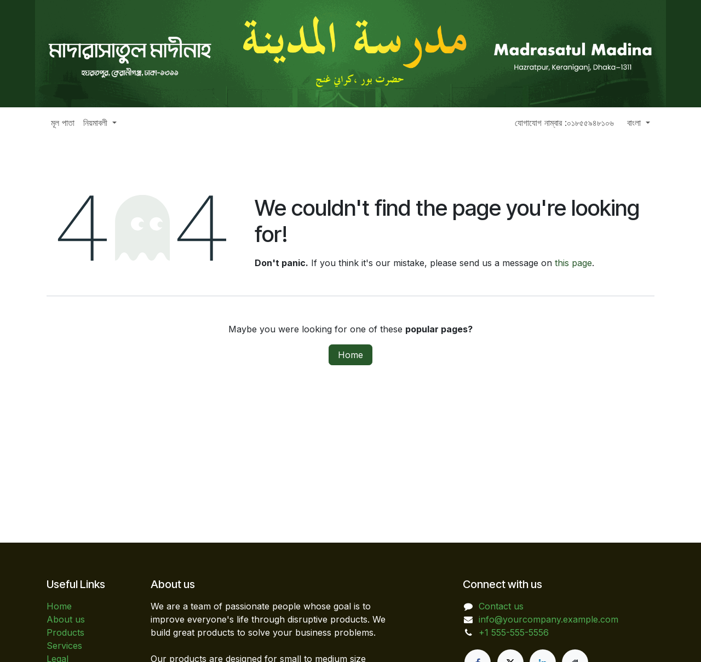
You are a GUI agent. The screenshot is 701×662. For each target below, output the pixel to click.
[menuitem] (63, 123)
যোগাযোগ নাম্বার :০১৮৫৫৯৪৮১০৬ (564, 122)
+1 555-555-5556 (514, 632)
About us (66, 619)
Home (350, 354)
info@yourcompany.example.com (548, 619)
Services (64, 645)
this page (573, 262)
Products (65, 632)
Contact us (501, 606)
